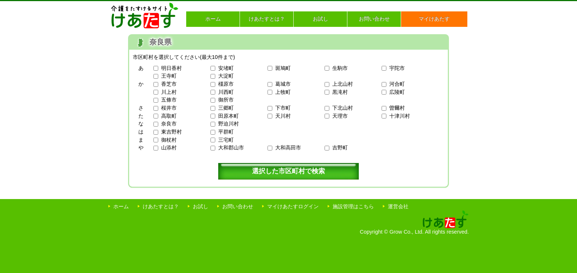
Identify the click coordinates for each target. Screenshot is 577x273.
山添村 (169, 147)
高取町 (169, 116)
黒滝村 (340, 92)
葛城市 (283, 84)
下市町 (283, 108)
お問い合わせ (374, 19)
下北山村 (342, 108)
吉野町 (340, 147)
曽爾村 (397, 108)
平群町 (226, 132)
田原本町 (228, 116)
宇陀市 (397, 68)
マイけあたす (434, 19)
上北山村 (342, 84)
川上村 (169, 92)
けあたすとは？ (267, 19)
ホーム (213, 19)
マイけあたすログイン (293, 206)
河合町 (397, 84)
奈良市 (169, 124)
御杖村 (169, 140)
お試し (320, 19)
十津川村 (399, 116)
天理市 (340, 116)
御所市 (226, 100)
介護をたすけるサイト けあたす (144, 15)
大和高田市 (288, 147)
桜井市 (169, 108)
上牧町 (283, 92)
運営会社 (398, 206)
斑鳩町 (283, 68)
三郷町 (226, 108)
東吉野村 (171, 132)
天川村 (283, 116)
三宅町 (226, 140)
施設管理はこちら (353, 206)
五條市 (169, 100)
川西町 (226, 92)
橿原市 (226, 84)
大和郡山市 (231, 147)
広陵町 (397, 92)
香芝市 (169, 84)
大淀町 (226, 76)
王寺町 (169, 76)
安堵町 (226, 68)
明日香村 (171, 68)
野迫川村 (228, 124)
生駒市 (340, 68)
